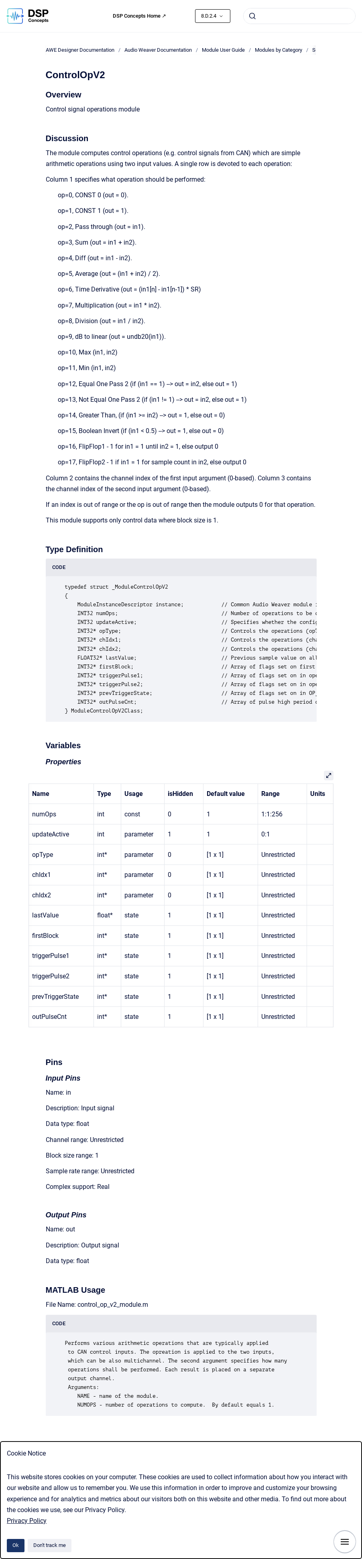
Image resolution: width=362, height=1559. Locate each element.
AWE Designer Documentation (80, 50)
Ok (15, 1545)
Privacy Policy (27, 1521)
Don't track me (49, 1545)
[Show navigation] (345, 1542)
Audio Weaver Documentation (158, 50)
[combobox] (299, 16)
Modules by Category (278, 50)
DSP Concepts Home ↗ (139, 16)
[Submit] (252, 16)
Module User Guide (223, 50)
